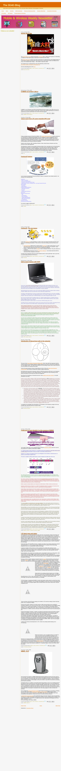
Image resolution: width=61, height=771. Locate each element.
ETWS (28, 114)
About (7, 10)
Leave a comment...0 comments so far (38, 68)
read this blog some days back (27, 695)
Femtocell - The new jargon (29, 228)
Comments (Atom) (29, 708)
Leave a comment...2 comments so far (38, 335)
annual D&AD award (27, 56)
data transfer (45, 563)
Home (3, 10)
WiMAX (39, 530)
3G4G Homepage (18, 10)
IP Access (44, 245)
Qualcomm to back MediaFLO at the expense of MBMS (37, 430)
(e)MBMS (24, 114)
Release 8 (30, 114)
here (34, 66)
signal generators (40, 640)
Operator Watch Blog (41, 10)
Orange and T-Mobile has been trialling (39, 691)
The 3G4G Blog (11, 5)
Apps (24, 69)
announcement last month (33, 690)
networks (49, 567)
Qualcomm (32, 530)
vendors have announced (46, 136)
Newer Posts (23, 705)
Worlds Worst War (26, 33)
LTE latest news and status (29, 533)
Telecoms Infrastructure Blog (29, 10)
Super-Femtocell (27, 245)
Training (24, 206)
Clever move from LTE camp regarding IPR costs (35, 118)
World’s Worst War (26, 59)
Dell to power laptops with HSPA (30, 262)
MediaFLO (25, 530)
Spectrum (28, 408)
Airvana (38, 248)
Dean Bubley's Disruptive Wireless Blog (35, 363)
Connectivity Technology (52, 10)
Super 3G (41, 566)
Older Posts (58, 705)
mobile (44, 559)
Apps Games (27, 69)
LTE (24, 153)
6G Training (10, 13)
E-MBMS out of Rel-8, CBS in (29, 91)
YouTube (11, 10)
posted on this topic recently (48, 375)
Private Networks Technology (20, 13)
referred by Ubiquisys (42, 250)
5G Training (4, 13)
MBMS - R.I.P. (25, 651)
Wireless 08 (28, 241)
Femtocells (25, 257)
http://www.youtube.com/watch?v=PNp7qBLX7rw (30, 64)
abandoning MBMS (48, 447)
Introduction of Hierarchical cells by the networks (35, 341)
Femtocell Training (26, 156)
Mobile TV (28, 530)
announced (40, 56)
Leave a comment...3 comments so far (38, 701)
